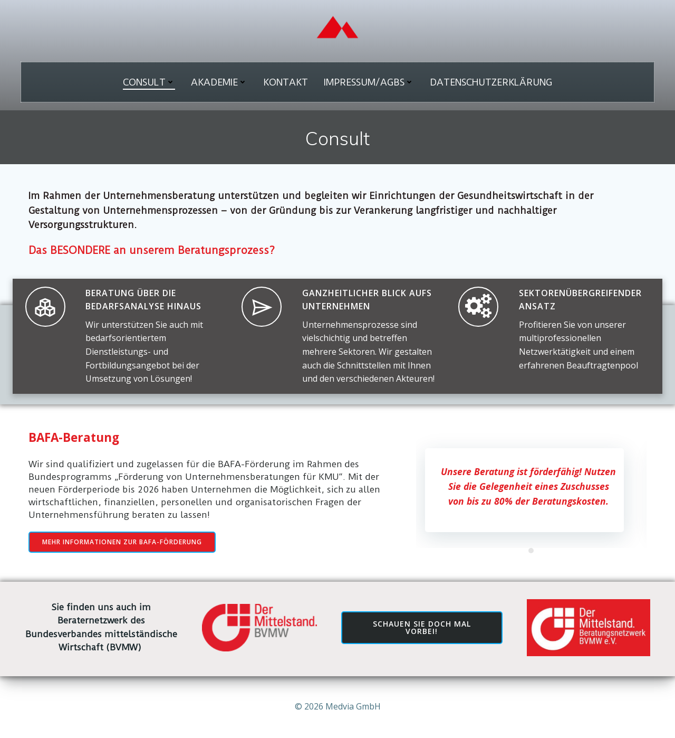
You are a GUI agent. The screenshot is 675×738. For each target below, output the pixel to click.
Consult (149, 82)
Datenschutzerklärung (491, 82)
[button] (531, 550)
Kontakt (285, 82)
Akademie (219, 82)
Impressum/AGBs (369, 82)
